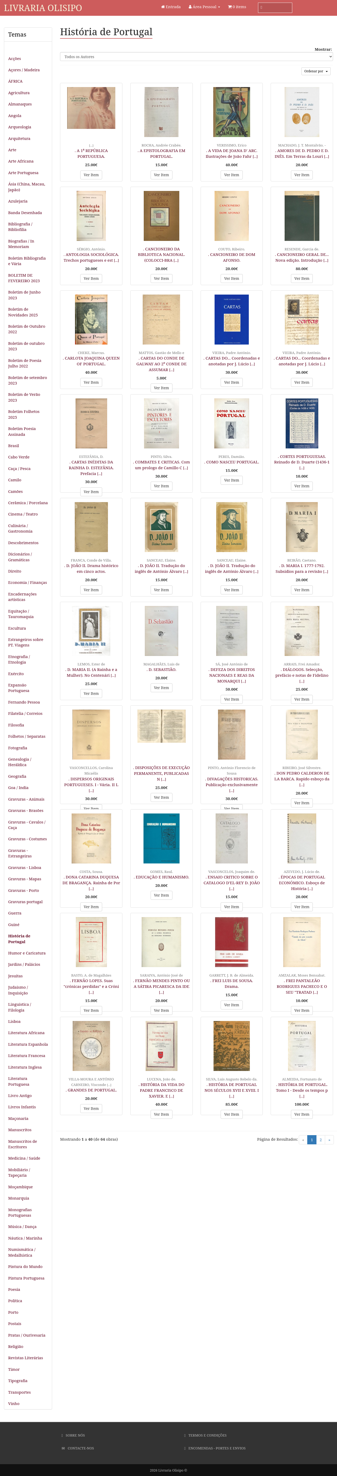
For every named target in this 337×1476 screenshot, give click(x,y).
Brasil (13, 445)
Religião (15, 1346)
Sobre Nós (73, 1435)
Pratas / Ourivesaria (27, 1335)
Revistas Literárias (25, 1357)
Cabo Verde (18, 456)
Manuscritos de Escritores (22, 1144)
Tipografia (18, 1380)
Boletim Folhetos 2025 (23, 414)
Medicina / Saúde (24, 1158)
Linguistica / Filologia (19, 1007)
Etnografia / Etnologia (19, 659)
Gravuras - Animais (26, 799)
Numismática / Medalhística (21, 1252)
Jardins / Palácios (24, 964)
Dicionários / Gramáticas (20, 556)
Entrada (171, 6)
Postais (14, 1323)
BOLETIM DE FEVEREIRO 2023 (24, 277)
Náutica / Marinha (25, 1238)
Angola (14, 115)
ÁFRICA (15, 81)
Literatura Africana (26, 1032)
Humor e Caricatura (27, 953)
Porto (13, 1312)
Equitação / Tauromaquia (21, 613)
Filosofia (16, 724)
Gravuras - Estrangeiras (20, 853)
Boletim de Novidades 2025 (23, 311)
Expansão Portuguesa (18, 687)
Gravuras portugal (25, 901)
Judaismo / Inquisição (18, 989)
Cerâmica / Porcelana (28, 502)
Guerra (15, 913)
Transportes (19, 1392)
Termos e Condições (205, 1435)
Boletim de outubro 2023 (26, 346)
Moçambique (20, 1186)
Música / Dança (22, 1226)
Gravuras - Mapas (24, 878)
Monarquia (18, 1198)
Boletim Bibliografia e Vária (27, 260)
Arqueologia (19, 126)
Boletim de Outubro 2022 (26, 328)
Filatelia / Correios (25, 713)
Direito (14, 571)
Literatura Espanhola (28, 1044)
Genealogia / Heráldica (19, 761)
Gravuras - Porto (23, 890)
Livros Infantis (22, 1106)
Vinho (13, 1403)
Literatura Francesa (26, 1055)
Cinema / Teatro (23, 514)
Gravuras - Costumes (27, 838)
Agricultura (19, 92)
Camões (15, 491)
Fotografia (17, 747)
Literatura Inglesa (25, 1067)
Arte (12, 149)
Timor (14, 1369)
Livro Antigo (20, 1095)
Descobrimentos (23, 542)
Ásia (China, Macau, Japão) (26, 186)
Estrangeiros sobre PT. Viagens (25, 642)
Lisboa (14, 1021)
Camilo (14, 479)
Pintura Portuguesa (26, 1278)
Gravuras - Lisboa (24, 867)
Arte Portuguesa (23, 172)
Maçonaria (18, 1118)
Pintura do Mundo (25, 1266)
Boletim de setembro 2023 (27, 380)
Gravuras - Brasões (25, 810)
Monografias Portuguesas (20, 1212)
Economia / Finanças (27, 582)
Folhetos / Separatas (26, 736)
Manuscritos (19, 1129)
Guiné (13, 924)
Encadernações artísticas (22, 596)
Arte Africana (21, 161)
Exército (16, 673)
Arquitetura (19, 138)
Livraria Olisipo (43, 8)
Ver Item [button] (91, 174)
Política (15, 1300)
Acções (14, 58)
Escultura (17, 628)
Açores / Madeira (24, 69)
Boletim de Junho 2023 (24, 294)
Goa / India (18, 787)
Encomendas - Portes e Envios (215, 1448)
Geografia (17, 776)
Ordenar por (316, 71)
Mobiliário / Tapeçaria (19, 1172)
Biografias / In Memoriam (21, 243)
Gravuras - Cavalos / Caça (27, 824)
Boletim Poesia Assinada (22, 431)
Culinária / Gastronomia (20, 528)
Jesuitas (15, 975)
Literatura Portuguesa (18, 1081)
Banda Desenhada (25, 212)
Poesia (14, 1289)
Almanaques (20, 104)
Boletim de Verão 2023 (24, 397)
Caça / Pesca (19, 468)
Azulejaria (18, 201)
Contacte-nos (78, 1448)
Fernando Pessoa (24, 702)
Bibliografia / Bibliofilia (20, 226)
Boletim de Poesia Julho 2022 (24, 363)
